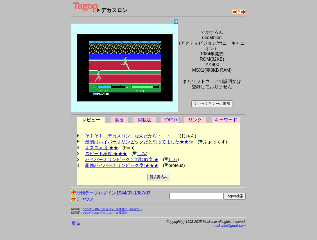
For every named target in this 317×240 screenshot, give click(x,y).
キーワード (226, 119)
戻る (75, 223)
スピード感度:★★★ (106, 153)
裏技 (119, 119)
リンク (195, 119)
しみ (141, 153)
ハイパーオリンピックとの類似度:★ (121, 159)
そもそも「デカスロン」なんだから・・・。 (130, 135)
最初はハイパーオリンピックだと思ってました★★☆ (139, 141)
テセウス (82, 199)
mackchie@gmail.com (229, 226)
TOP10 (170, 119)
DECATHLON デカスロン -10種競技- (105, 212)
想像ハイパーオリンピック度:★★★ (121, 165)
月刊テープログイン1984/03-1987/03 (110, 193)
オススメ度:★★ (101, 147)
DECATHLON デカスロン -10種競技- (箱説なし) (112, 208)
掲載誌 (144, 119)
